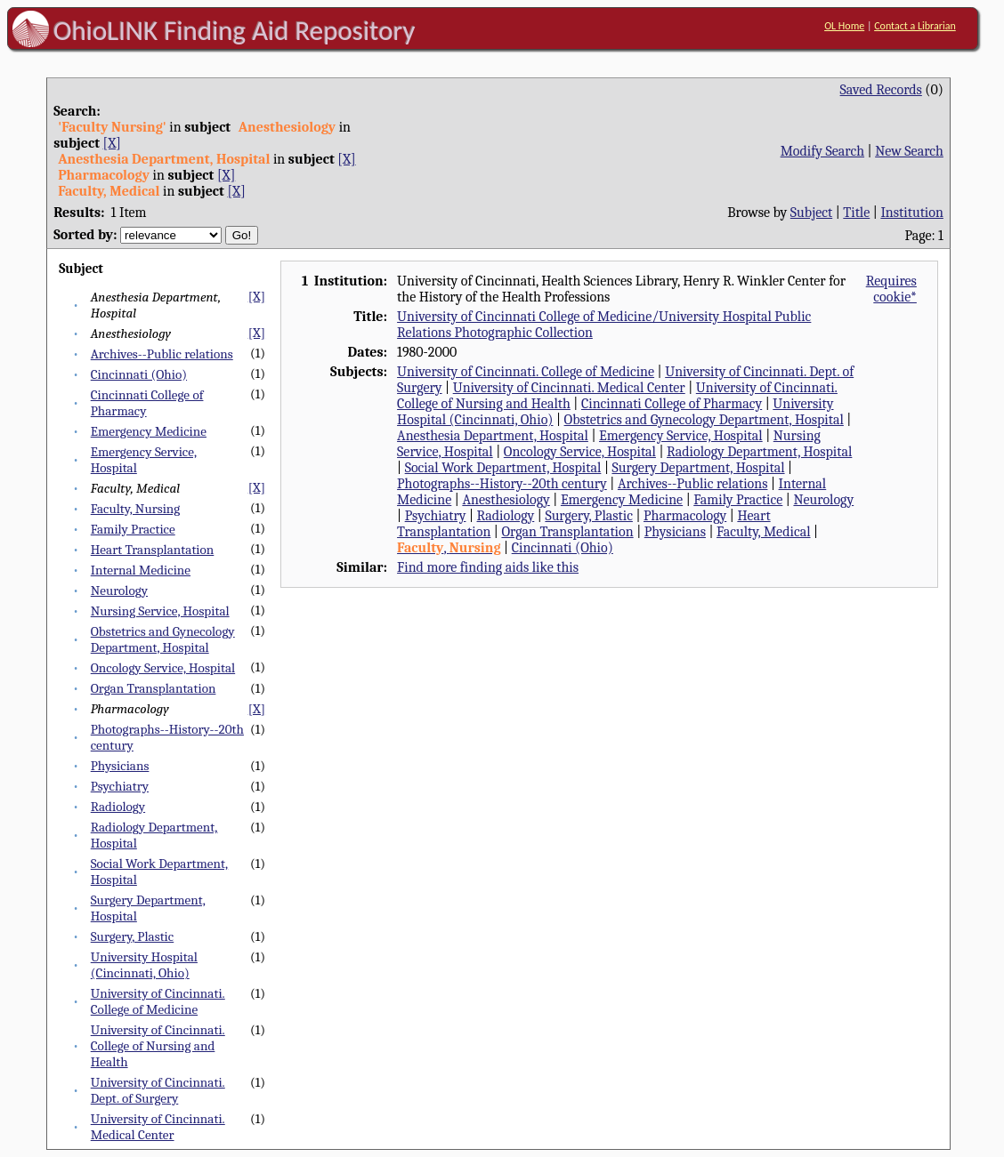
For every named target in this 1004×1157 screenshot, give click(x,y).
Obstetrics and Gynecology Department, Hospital (163, 639)
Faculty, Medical (763, 532)
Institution (911, 213)
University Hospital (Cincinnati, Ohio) (144, 965)
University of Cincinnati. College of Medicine (158, 1001)
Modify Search (822, 151)
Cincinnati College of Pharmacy (671, 404)
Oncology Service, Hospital (163, 668)
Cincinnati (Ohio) (139, 374)
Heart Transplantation (153, 550)
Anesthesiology (505, 500)
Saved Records (881, 90)
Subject (811, 213)
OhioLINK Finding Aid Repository (234, 30)
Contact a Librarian (915, 26)
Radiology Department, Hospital (759, 452)
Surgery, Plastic (132, 936)
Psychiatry (120, 786)
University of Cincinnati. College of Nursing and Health (158, 1046)
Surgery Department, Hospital (697, 468)
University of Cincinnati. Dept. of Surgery (158, 1090)
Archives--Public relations (162, 354)
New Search (909, 151)
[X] (112, 143)
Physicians (120, 766)
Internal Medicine (140, 570)
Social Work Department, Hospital (503, 468)
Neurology (119, 591)
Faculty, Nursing (136, 509)
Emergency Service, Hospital (681, 436)
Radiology (118, 807)
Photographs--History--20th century (502, 484)
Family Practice (133, 529)
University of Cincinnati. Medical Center (158, 1127)
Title (856, 213)
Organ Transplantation (153, 688)
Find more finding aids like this (488, 567)
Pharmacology (685, 516)
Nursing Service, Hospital (160, 611)
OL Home (844, 26)
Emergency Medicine (148, 431)
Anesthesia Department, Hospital (492, 436)
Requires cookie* (891, 289)
